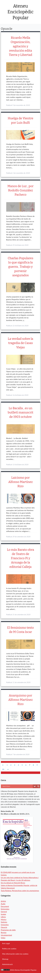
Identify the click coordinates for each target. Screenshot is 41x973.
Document (5, 906)
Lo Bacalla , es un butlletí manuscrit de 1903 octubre (20, 412)
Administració (7, 964)
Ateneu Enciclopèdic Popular (21, 11)
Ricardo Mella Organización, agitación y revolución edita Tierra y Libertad (20, 46)
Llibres (3, 917)
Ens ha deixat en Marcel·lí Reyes (13, 883)
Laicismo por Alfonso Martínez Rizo (20, 482)
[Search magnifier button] (38, 786)
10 (3, 769)
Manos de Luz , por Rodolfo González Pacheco (20, 190)
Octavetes (5, 925)
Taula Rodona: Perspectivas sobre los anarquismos (20, 891)
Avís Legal (6, 943)
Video (3, 938)
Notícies (4, 922)
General (4, 912)
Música (3, 919)
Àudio (3, 904)
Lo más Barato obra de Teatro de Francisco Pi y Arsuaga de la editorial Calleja (20, 558)
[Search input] (17, 786)
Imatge (3, 914)
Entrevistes (5, 909)
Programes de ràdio (8, 930)
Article (3, 901)
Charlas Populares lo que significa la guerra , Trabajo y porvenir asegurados (20, 266)
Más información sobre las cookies (15, 954)
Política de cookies (9, 949)
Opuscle (4, 927)
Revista (3, 932)
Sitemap (5, 959)
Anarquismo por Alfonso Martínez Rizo (20, 700)
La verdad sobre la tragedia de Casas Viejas (20, 343)
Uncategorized (6, 935)
